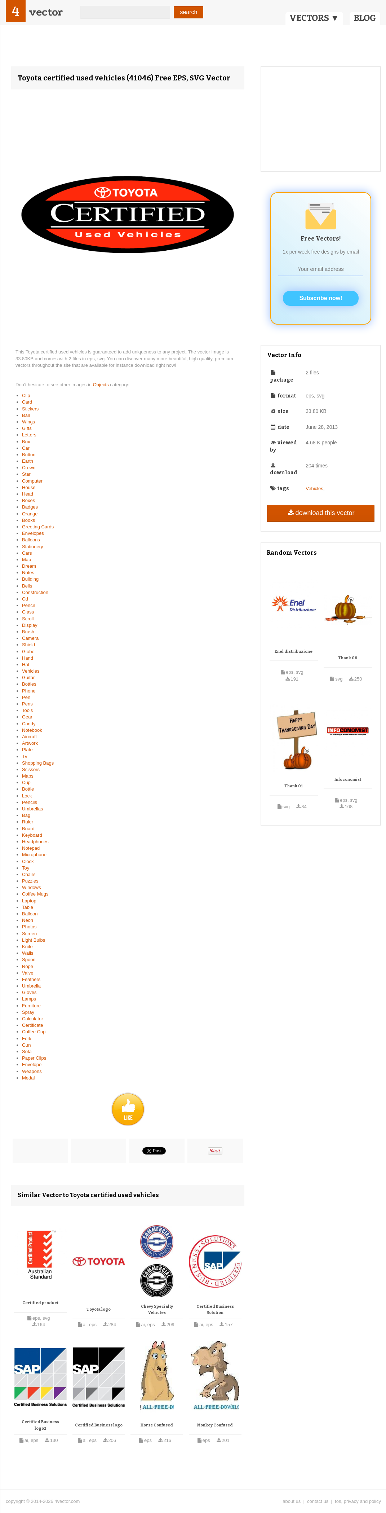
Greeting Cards (38, 526)
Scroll (28, 618)
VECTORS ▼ (314, 18)
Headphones (35, 841)
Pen (26, 697)
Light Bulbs (33, 940)
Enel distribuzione (293, 651)
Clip (26, 395)
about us (292, 1501)
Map (26, 559)
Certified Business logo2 (40, 1425)
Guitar (28, 677)
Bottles (29, 684)
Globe (28, 651)
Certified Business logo (99, 1425)
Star (26, 474)
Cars (27, 553)
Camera (30, 638)
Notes (28, 572)
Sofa (27, 1051)
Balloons (31, 539)
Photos (29, 926)
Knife (27, 946)
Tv (24, 756)
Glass (28, 612)
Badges (30, 507)
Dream (29, 566)
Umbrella (31, 986)
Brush (28, 631)
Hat (25, 664)
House (29, 487)
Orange (29, 513)
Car (26, 448)
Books (28, 520)
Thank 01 (293, 786)
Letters (29, 434)
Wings (28, 422)
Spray (28, 1012)
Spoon (29, 959)
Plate (27, 749)
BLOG (365, 18)
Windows (31, 887)
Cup (26, 782)
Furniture (31, 1005)
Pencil (28, 605)
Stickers (30, 409)
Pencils (29, 802)
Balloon (29, 913)
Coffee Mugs (35, 894)
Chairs (29, 874)
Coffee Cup (34, 1031)
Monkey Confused (215, 1425)
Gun (26, 1045)
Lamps (29, 999)
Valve (28, 973)
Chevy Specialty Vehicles (157, 1309)
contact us (317, 1501)
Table (27, 907)
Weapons (32, 1071)
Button (29, 454)
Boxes (28, 500)
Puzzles (30, 881)
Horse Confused (157, 1425)
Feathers (31, 979)
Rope (27, 966)
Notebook (32, 730)
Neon (27, 920)
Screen (29, 933)
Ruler (27, 821)
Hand (27, 658)
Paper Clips (34, 1058)
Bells (27, 586)
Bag (26, 815)
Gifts (27, 428)
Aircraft (29, 736)
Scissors (31, 769)
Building (30, 579)
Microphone (34, 854)
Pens (27, 704)
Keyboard (32, 835)
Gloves (29, 992)
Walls (27, 953)
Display (29, 625)
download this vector (320, 512)
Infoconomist (347, 779)
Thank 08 (347, 658)
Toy (25, 868)
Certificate (32, 1025)
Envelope (31, 1064)
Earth (27, 461)
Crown (29, 467)
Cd (25, 599)
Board (28, 828)
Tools (27, 710)
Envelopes (33, 533)
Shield (28, 644)
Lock (27, 796)
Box (26, 441)
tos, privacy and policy (358, 1501)
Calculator (32, 1018)
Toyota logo (98, 1309)
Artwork (30, 743)
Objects (101, 384)
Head (27, 494)
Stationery (32, 546)
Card (27, 402)
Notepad (31, 848)
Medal (28, 1078)
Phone (29, 691)
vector (46, 12)
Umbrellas (32, 809)
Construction (35, 592)
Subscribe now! (320, 298)
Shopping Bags (38, 763)
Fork (26, 1038)
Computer (32, 481)
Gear (27, 717)
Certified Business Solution (215, 1309)
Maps (28, 776)
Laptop (29, 900)
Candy (29, 723)
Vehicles (30, 671)
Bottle (28, 789)
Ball (26, 415)
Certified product (40, 1303)
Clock (28, 861)
